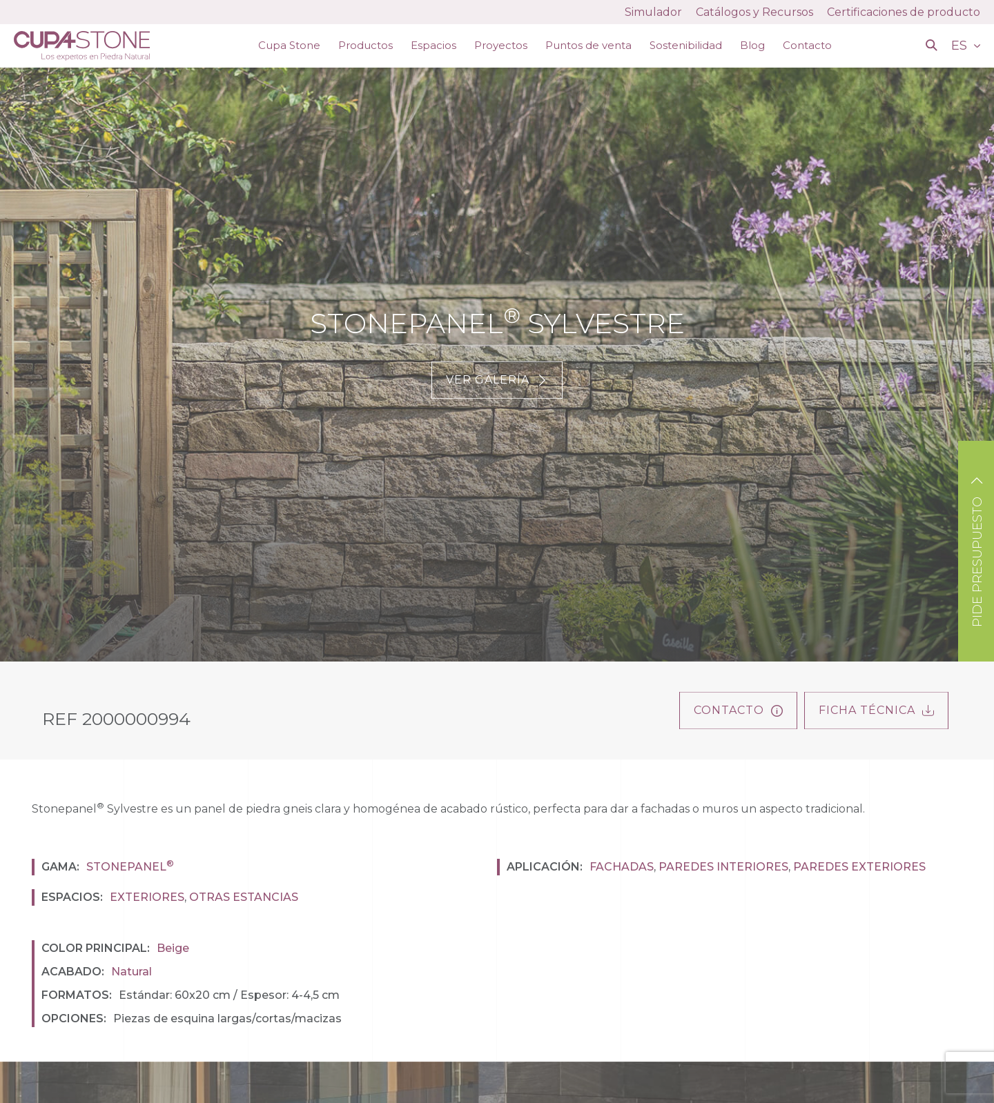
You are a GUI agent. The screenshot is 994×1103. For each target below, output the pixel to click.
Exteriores (147, 897)
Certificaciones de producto (903, 12)
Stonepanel (130, 866)
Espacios (433, 45)
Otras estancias (243, 897)
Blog (752, 45)
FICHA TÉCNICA (876, 710)
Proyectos (500, 45)
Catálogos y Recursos (754, 12)
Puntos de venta (588, 45)
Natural (131, 971)
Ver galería (497, 379)
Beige (173, 948)
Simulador (653, 12)
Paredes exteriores (859, 866)
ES (961, 45)
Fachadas (621, 866)
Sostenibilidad (686, 45)
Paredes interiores (723, 866)
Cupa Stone (289, 45)
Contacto (807, 45)
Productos (365, 45)
